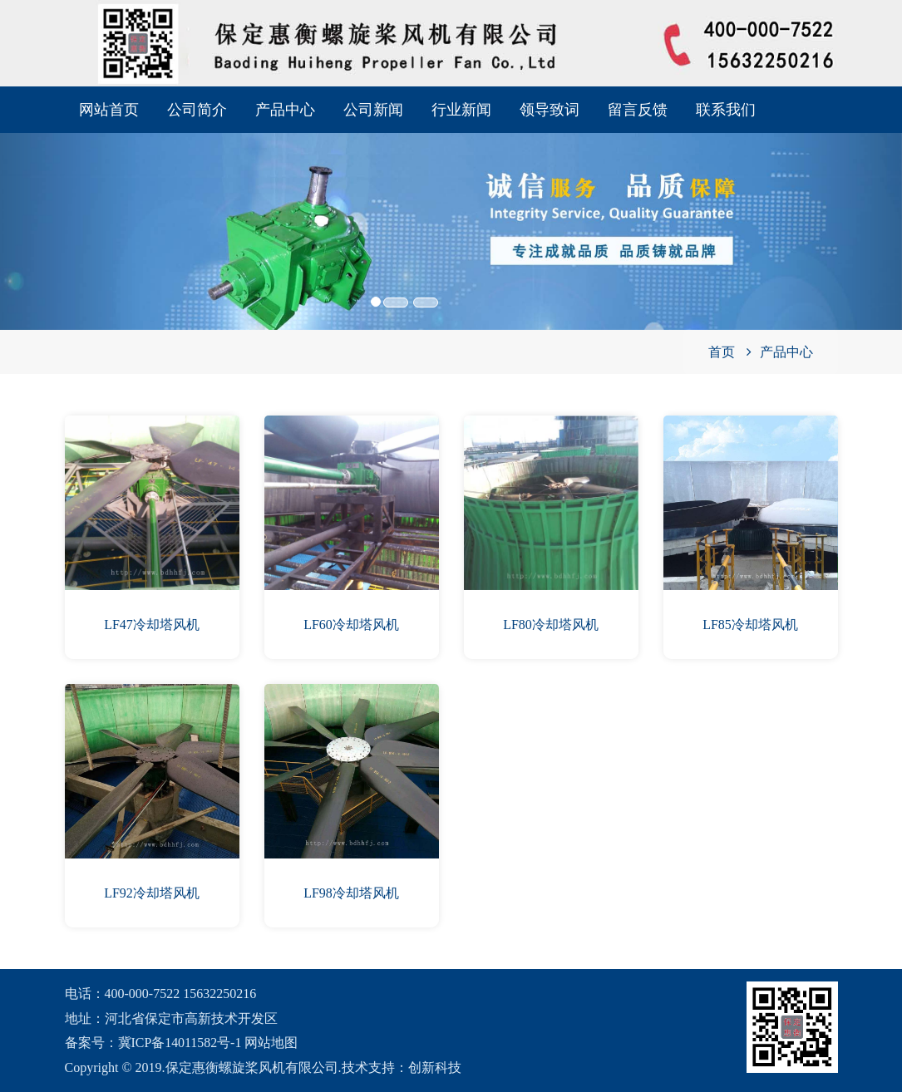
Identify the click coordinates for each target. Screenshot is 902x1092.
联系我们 (726, 109)
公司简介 (197, 109)
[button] (68, 208)
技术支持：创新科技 (401, 1067)
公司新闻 (373, 109)
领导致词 (549, 109)
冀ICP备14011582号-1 (180, 1042)
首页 (721, 352)
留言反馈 (638, 109)
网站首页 (109, 109)
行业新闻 (461, 109)
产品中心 (285, 109)
